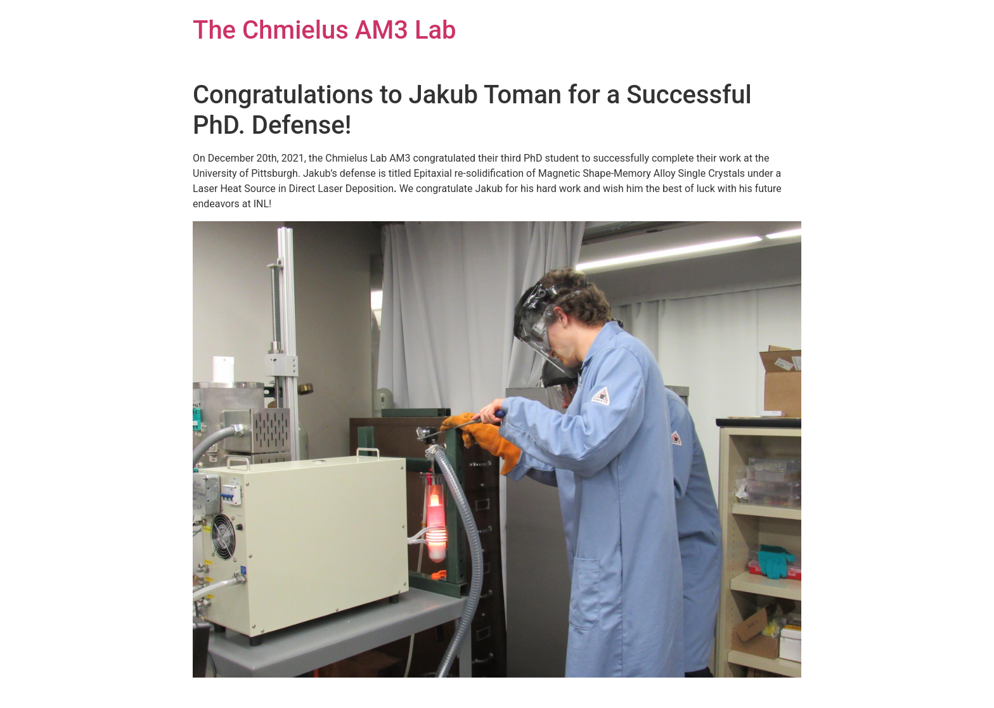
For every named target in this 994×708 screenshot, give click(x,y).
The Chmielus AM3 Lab (324, 30)
